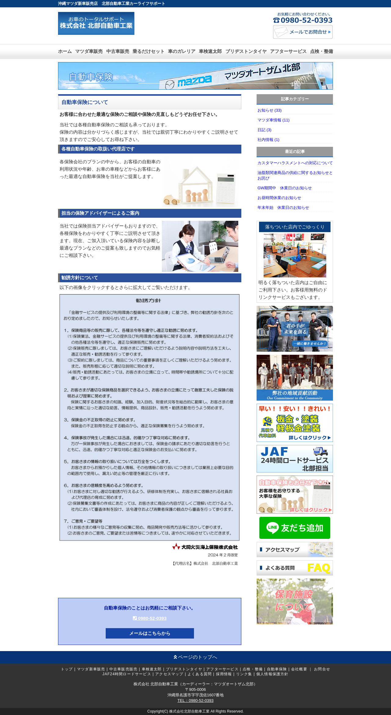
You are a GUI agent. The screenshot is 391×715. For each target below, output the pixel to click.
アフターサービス (288, 51)
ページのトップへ (195, 657)
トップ (67, 669)
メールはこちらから (149, 633)
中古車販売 (117, 51)
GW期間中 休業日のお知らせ (285, 188)
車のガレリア (182, 51)
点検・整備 (321, 51)
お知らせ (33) (270, 110)
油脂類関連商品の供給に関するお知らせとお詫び (295, 175)
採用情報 (224, 674)
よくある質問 (200, 674)
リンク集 (244, 674)
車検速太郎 (210, 51)
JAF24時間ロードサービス (126, 674)
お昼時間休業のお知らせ (279, 197)
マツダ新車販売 (91, 669)
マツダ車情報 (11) (274, 120)
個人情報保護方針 (272, 674)
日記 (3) (265, 130)
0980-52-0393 (150, 618)
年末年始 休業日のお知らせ (283, 207)
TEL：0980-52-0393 (195, 700)
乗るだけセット (149, 51)
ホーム (65, 51)
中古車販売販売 (123, 669)
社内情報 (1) (269, 139)
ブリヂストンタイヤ (246, 51)
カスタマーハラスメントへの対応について (295, 163)
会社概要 (299, 669)
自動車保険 (277, 669)
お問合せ (322, 669)
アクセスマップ (169, 674)
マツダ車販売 (89, 51)
